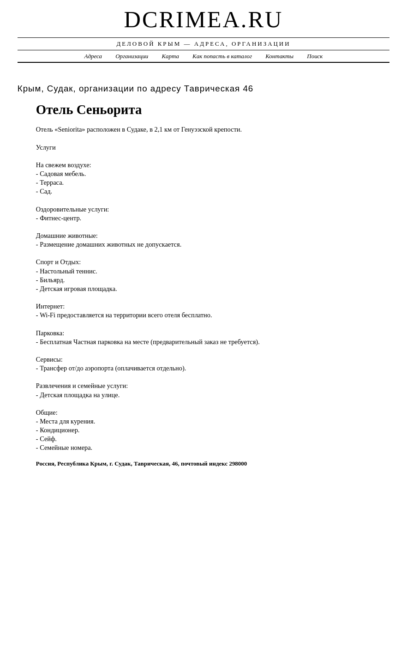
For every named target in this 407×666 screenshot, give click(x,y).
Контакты (279, 56)
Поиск (315, 56)
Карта (170, 56)
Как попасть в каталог (222, 56)
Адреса (93, 56)
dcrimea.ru (203, 19)
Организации (131, 56)
